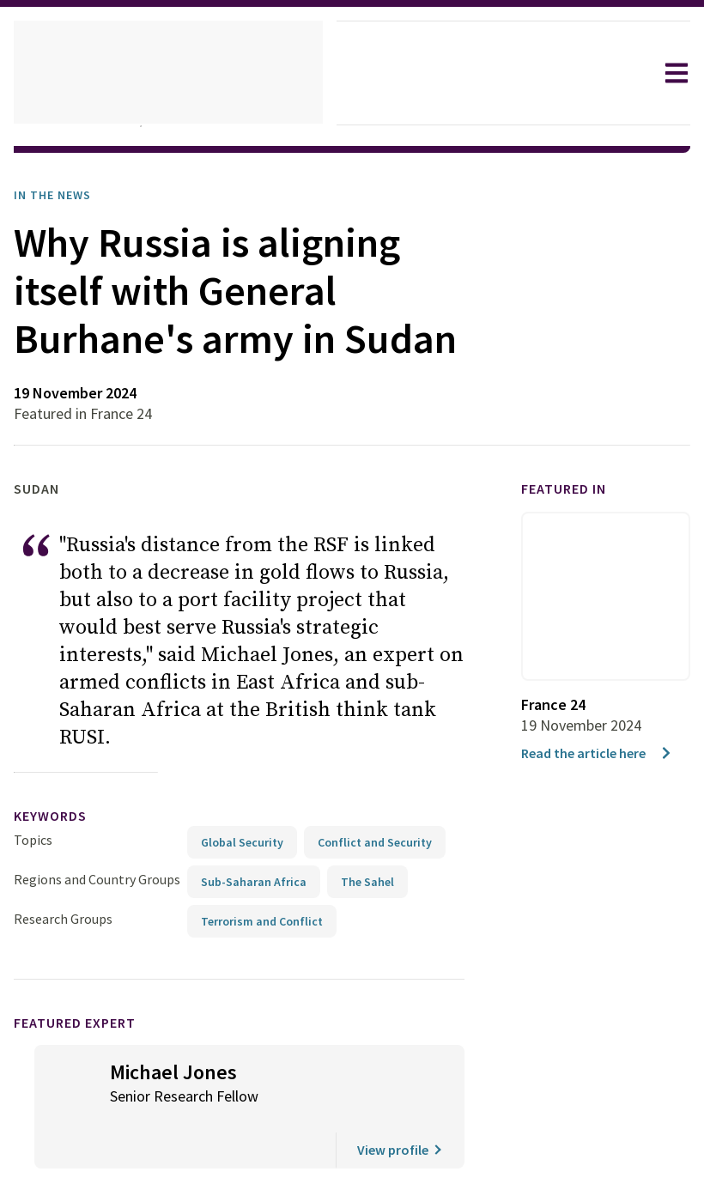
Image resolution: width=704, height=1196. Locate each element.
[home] (168, 73)
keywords (57, 781)
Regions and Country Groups (99, 844)
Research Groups (67, 884)
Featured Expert (86, 987)
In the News (58, 195)
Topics (33, 805)
